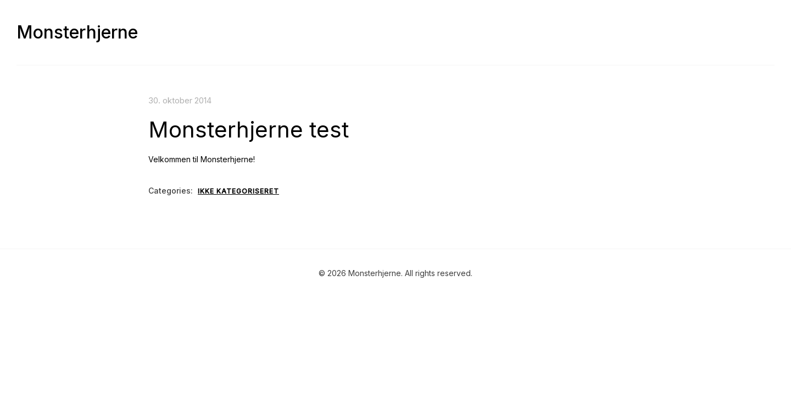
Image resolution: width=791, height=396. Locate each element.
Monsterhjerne (77, 32)
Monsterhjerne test (248, 129)
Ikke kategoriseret (238, 191)
